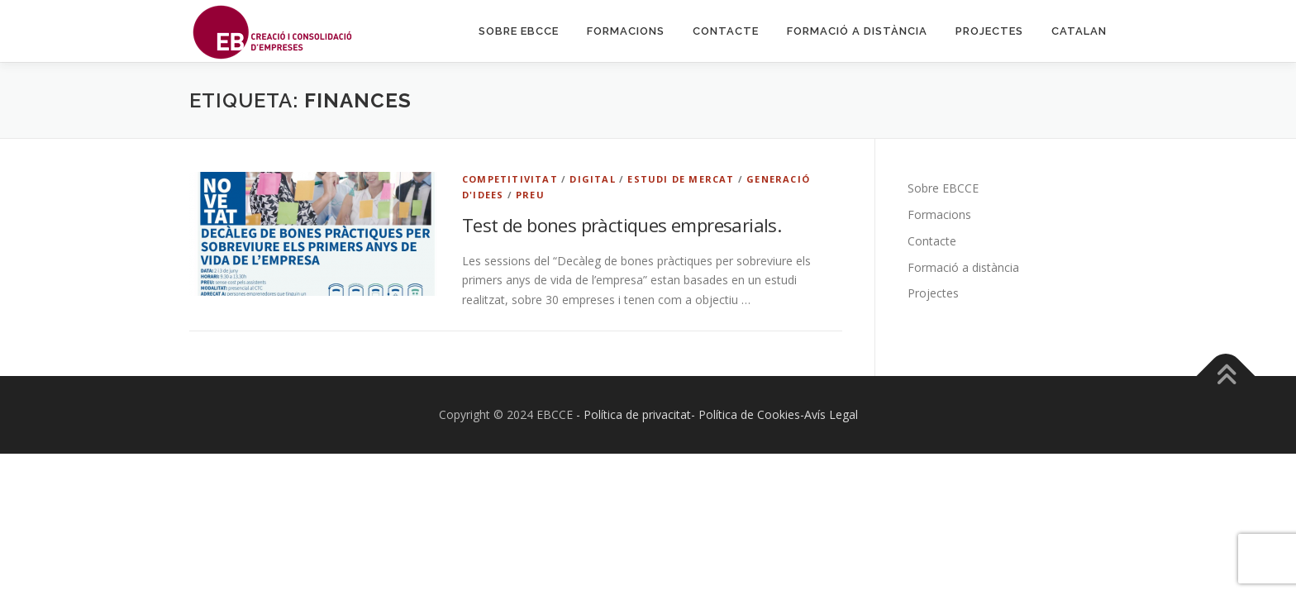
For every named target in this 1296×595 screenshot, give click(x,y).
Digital (592, 179)
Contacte (726, 31)
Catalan (1079, 31)
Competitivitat (510, 179)
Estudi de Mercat (680, 179)
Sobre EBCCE (519, 31)
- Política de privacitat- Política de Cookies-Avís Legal (717, 414)
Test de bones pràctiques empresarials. (621, 224)
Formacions (626, 31)
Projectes (989, 31)
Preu (530, 194)
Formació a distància (857, 31)
